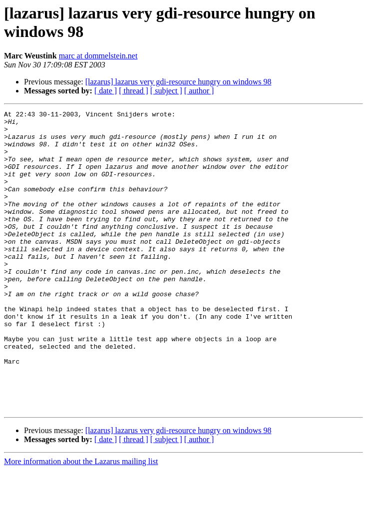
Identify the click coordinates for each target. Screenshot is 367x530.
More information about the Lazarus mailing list (81, 521)
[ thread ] (133, 90)
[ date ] (105, 90)
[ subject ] (166, 90)
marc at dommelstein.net (98, 55)
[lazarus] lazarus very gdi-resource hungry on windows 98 (178, 81)
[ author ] (199, 90)
